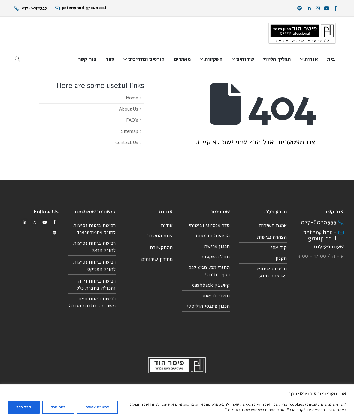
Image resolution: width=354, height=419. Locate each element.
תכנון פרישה (217, 246)
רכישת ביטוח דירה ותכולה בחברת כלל (96, 284)
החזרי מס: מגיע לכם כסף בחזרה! (209, 271)
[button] (17, 59)
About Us (128, 109)
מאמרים (182, 59)
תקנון (281, 258)
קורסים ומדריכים (146, 59)
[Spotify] (300, 8)
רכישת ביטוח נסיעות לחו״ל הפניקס (94, 265)
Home (132, 98)
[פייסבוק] (336, 8)
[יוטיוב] (327, 8)
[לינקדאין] (309, 8)
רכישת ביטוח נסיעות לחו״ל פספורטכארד (94, 229)
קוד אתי (279, 247)
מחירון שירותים (157, 259)
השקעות (213, 59)
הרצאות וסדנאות (213, 235)
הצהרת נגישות (272, 237)
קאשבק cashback (211, 285)
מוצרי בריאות (216, 295)
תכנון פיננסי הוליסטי (208, 306)
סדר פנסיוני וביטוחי (209, 225)
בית (331, 59)
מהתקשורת (161, 247)
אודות (311, 59)
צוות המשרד (160, 235)
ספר (110, 59)
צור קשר (87, 59)
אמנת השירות (273, 225)
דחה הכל (58, 407)
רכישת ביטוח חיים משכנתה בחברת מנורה (92, 302)
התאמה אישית (97, 407)
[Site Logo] (302, 33)
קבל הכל (23, 407)
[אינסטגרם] (318, 8)
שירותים (245, 59)
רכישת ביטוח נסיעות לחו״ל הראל (94, 247)
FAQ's (132, 120)
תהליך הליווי (276, 59)
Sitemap (129, 131)
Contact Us (126, 142)
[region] (177, 401)
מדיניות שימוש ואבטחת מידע (271, 272)
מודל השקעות (215, 256)
